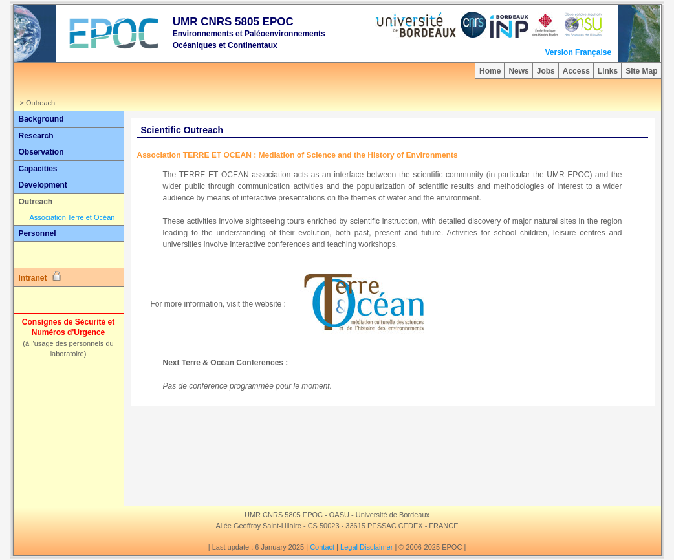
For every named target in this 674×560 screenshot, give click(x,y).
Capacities (38, 168)
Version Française (578, 52)
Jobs (546, 71)
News (518, 71)
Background (41, 119)
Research (36, 135)
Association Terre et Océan (72, 217)
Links (608, 71)
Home (490, 71)
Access (576, 71)
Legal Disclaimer (366, 547)
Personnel (37, 233)
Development (43, 184)
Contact (322, 547)
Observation (41, 151)
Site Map (641, 71)
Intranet (40, 277)
